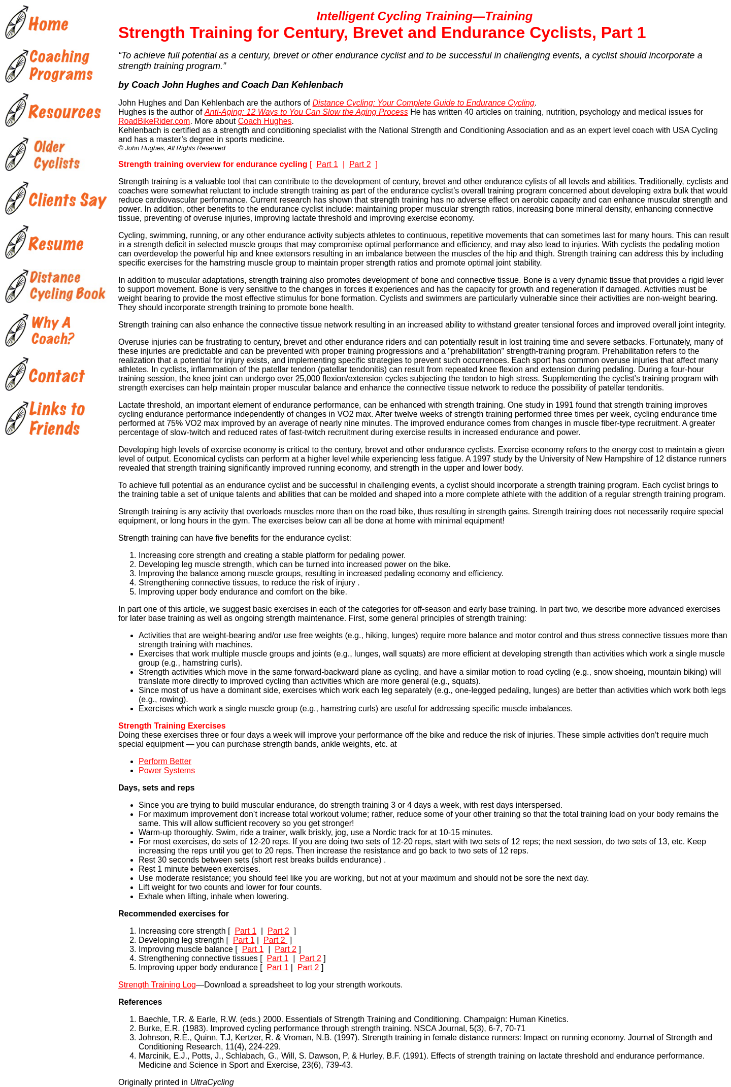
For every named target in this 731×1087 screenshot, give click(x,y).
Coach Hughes (265, 121)
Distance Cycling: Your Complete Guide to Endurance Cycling (424, 102)
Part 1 (327, 164)
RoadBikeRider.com (154, 121)
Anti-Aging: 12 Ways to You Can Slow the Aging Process (306, 112)
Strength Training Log (157, 984)
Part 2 (360, 164)
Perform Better (165, 761)
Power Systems (167, 770)
